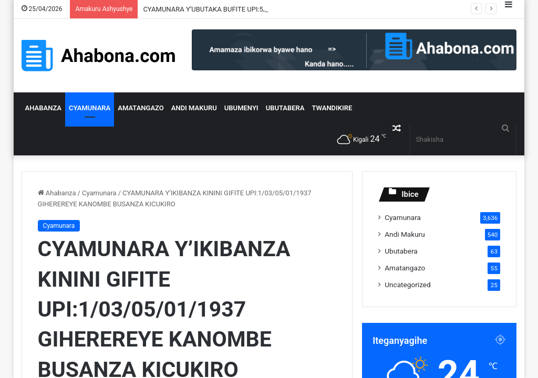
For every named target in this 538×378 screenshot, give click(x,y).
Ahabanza (43, 108)
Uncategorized (408, 284)
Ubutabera (285, 108)
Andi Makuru (194, 108)
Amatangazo (141, 108)
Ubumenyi (241, 108)
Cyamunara (89, 108)
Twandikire (332, 108)
